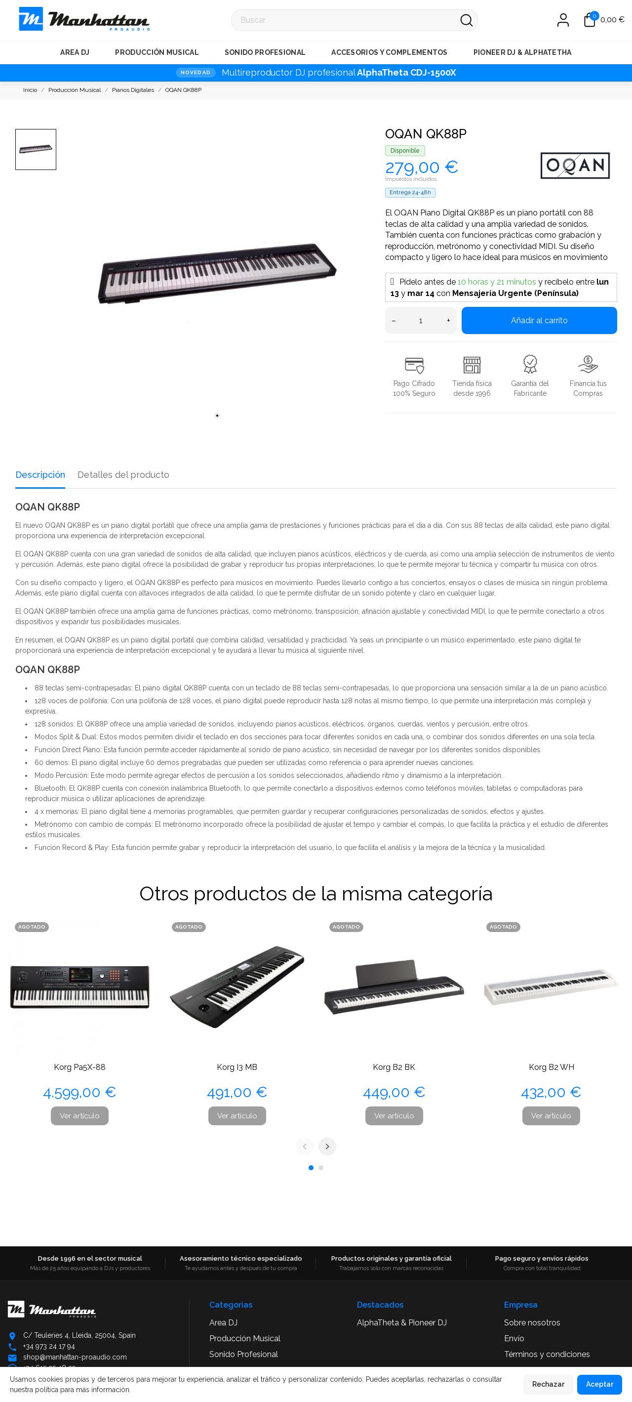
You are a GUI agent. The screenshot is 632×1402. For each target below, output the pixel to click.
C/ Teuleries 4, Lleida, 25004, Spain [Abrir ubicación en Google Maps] (79, 1335)
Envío (514, 1338)
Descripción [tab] (40, 474)
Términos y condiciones (547, 1354)
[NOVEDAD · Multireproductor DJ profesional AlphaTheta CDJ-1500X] (316, 72)
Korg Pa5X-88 (80, 1067)
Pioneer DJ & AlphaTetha (523, 52)
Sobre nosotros (532, 1322)
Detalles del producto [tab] (123, 474)
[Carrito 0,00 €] (604, 19)
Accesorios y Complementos (389, 52)
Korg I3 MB (237, 1067)
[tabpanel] (217, 276)
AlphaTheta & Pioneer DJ (402, 1322)
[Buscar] (354, 20)
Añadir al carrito (539, 320)
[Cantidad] (421, 320)
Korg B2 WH (551, 1067)
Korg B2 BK (394, 1067)
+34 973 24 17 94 (49, 1346)
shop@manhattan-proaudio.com (75, 1357)
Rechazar (548, 1384)
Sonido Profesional (265, 52)
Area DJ (74, 52)
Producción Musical (156, 52)
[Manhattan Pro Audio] (20, 20)
